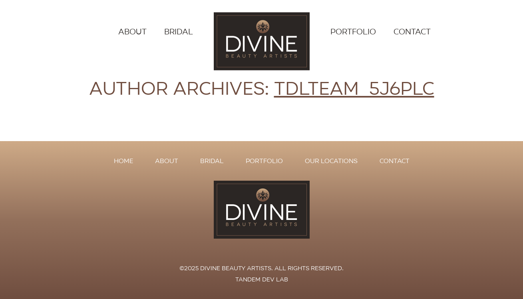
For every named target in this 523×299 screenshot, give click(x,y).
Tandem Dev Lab (261, 279)
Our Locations (331, 161)
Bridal (178, 31)
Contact (412, 31)
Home (123, 161)
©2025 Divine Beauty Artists (225, 268)
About (132, 31)
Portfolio (353, 31)
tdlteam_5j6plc (354, 88)
